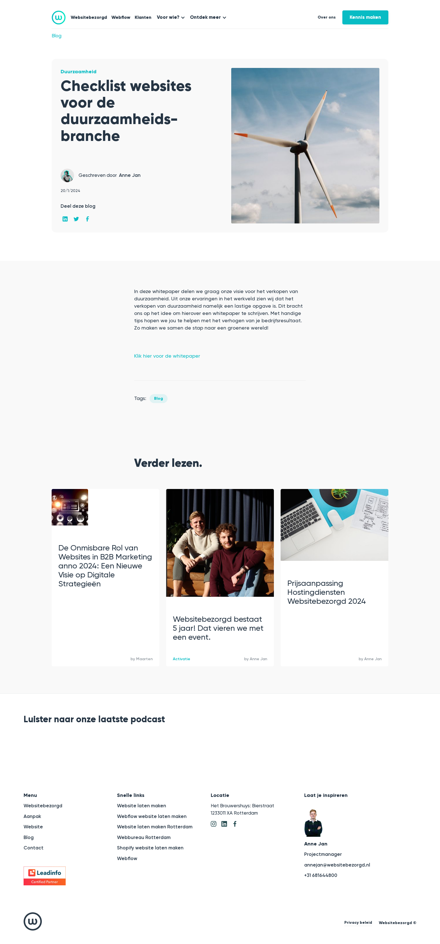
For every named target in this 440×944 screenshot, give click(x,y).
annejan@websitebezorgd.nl (337, 865)
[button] (170, 17)
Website (33, 826)
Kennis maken (365, 17)
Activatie (181, 659)
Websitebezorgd (89, 17)
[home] (59, 17)
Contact (33, 848)
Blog (56, 35)
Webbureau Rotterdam (144, 837)
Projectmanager (323, 854)
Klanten (143, 17)
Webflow (120, 17)
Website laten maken (141, 805)
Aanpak (32, 816)
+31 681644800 (320, 875)
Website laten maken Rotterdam (154, 826)
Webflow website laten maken (152, 816)
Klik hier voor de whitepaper (167, 356)
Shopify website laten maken (150, 848)
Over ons (327, 17)
